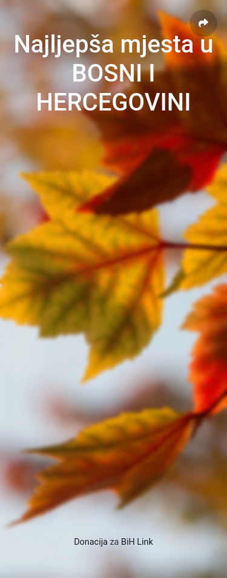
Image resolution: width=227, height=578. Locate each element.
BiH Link (137, 542)
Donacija (91, 542)
